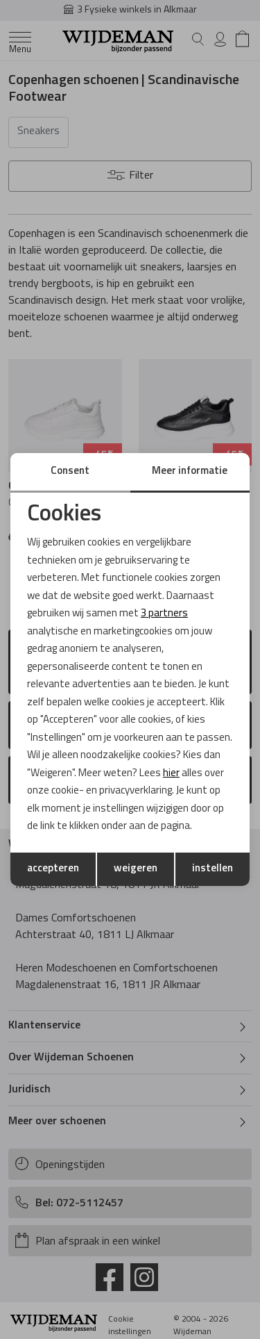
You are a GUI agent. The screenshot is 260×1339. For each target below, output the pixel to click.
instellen (212, 869)
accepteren (53, 869)
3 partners (164, 614)
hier (171, 774)
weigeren (135, 869)
